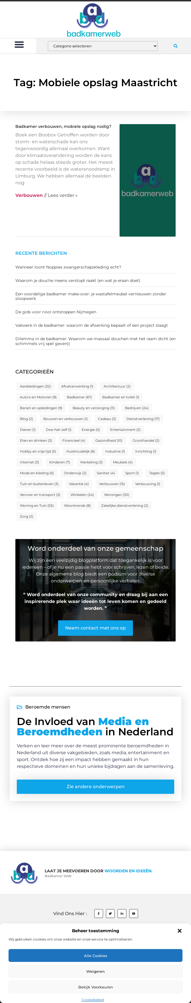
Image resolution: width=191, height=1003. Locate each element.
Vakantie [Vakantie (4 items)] (79, 484)
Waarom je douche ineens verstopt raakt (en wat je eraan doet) (77, 280)
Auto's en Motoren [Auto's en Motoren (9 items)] (38, 397)
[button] (179, 931)
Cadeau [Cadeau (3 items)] (107, 419)
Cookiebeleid (93, 1000)
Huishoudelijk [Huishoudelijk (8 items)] (80, 451)
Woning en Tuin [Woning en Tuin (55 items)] (37, 505)
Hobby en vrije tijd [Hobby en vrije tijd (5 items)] (38, 451)
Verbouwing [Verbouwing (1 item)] (147, 484)
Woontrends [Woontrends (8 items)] (77, 505)
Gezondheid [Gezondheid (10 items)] (108, 440)
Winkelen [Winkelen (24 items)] (82, 495)
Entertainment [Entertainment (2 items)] (125, 429)
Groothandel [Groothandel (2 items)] (146, 440)
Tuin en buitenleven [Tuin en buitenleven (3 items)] (39, 484)
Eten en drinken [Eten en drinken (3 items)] (36, 440)
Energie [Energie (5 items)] (91, 429)
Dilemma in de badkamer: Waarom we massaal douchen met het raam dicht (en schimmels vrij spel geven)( (95, 341)
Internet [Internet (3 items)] (29, 462)
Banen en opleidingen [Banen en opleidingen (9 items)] (41, 408)
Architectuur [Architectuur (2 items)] (117, 386)
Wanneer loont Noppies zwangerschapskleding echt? (68, 267)
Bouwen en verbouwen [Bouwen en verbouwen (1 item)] (65, 419)
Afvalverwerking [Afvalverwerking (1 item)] (77, 386)
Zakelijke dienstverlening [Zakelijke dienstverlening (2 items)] (124, 505)
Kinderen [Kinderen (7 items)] (59, 462)
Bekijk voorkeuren (95, 987)
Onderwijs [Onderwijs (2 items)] (75, 473)
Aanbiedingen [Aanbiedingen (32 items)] (35, 386)
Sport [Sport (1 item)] (132, 473)
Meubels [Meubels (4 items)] (123, 462)
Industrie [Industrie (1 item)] (115, 451)
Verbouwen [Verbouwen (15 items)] (112, 484)
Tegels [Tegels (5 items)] (157, 473)
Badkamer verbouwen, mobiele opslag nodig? (63, 126)
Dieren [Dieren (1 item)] (28, 429)
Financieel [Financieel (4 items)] (73, 440)
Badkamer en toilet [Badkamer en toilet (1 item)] (120, 397)
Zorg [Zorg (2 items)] (26, 516)
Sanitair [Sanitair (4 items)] (106, 473)
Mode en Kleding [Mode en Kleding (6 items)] (37, 473)
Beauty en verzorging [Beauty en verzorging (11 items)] (94, 408)
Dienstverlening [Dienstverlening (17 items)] (143, 419)
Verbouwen (29, 195)
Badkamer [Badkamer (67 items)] (79, 397)
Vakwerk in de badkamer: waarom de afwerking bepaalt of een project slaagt (91, 325)
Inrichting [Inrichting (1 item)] (145, 451)
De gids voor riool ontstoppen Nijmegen (55, 311)
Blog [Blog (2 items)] (26, 419)
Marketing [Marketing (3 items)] (91, 462)
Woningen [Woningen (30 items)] (116, 495)
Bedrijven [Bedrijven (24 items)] (137, 408)
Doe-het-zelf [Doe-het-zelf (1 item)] (58, 429)
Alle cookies (95, 955)
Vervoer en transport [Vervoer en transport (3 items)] (40, 495)
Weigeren (95, 971)
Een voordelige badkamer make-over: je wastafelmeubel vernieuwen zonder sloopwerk (90, 296)
